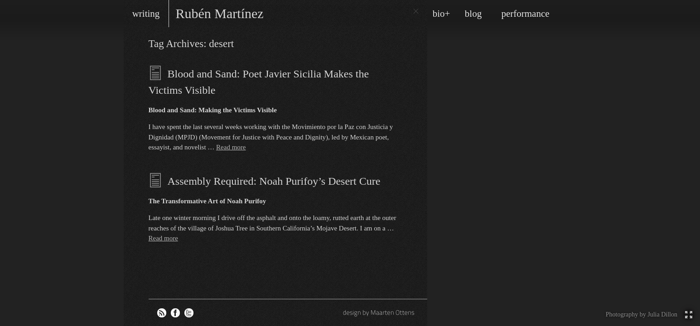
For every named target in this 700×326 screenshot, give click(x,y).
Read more (231, 147)
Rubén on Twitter (189, 313)
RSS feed (162, 313)
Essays (156, 73)
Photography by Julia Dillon (641, 314)
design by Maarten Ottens (379, 312)
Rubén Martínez (220, 13)
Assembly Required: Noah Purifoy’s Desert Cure (274, 181)
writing (146, 13)
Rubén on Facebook (175, 313)
